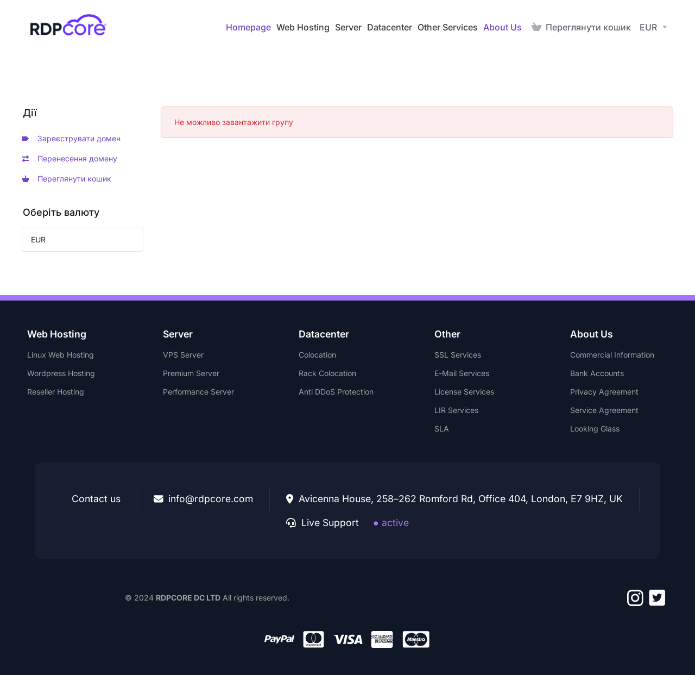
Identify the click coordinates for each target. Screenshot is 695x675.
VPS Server (183, 354)
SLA (441, 428)
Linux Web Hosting (60, 354)
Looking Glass (595, 428)
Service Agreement (604, 410)
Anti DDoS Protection (336, 391)
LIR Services (456, 410)
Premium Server (191, 373)
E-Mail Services (461, 373)
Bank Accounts (597, 373)
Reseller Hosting (55, 391)
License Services (464, 391)
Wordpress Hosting (61, 373)
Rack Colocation (327, 373)
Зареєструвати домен (71, 138)
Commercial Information (612, 354)
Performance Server (198, 391)
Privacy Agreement (604, 391)
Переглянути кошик (66, 178)
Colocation (317, 354)
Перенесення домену (69, 158)
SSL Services (457, 354)
